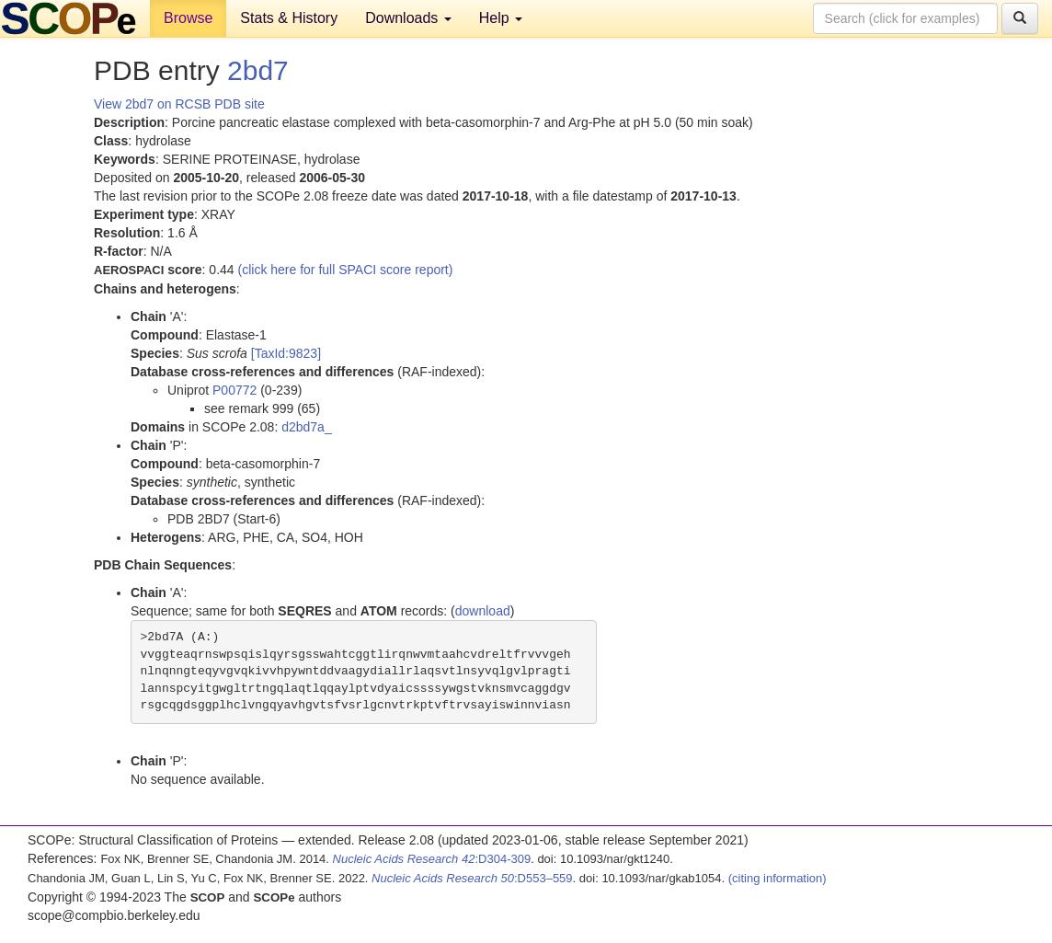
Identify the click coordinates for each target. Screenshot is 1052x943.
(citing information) (777, 878)
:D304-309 (432, 859)
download (482, 611)
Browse (188, 18)
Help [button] (500, 18)
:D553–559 (472, 878)
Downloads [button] (408, 18)
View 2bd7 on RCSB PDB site (179, 104)
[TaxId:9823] (286, 353)
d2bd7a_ (306, 427)
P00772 (234, 390)
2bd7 (258, 70)
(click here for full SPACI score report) (345, 269)
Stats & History (288, 18)
